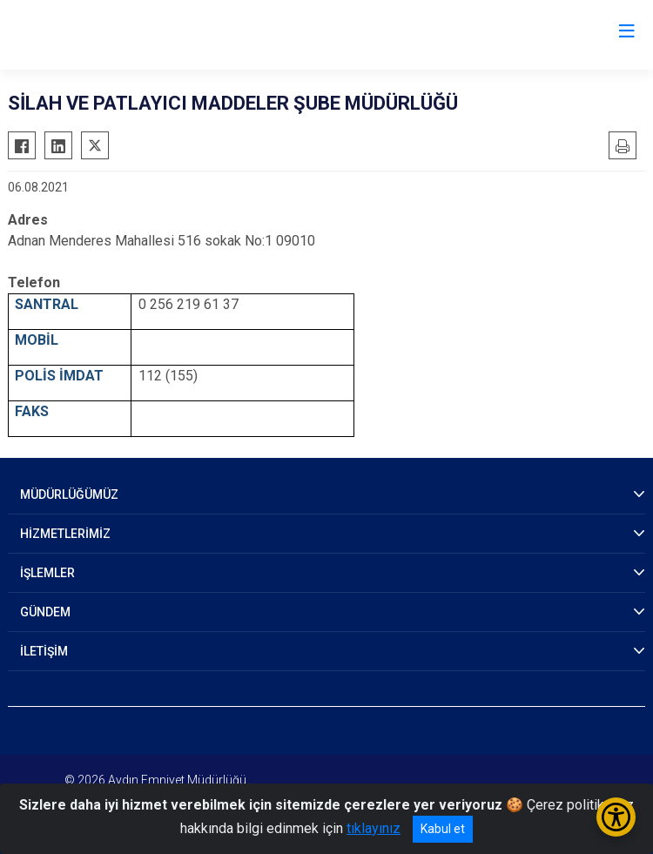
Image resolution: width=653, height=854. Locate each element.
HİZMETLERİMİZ (65, 534)
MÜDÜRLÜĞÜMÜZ (69, 494)
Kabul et (443, 829)
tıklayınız (374, 828)
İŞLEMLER (47, 573)
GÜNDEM (45, 612)
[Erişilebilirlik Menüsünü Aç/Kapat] (616, 817)
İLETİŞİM (44, 651)
